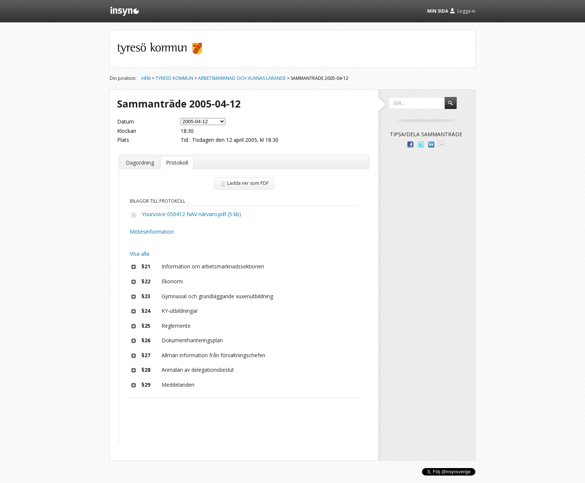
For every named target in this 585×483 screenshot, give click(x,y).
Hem (146, 78)
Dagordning (140, 162)
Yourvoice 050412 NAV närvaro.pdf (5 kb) (191, 214)
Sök (454, 106)
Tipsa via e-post (442, 144)
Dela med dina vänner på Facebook (410, 144)
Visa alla (139, 253)
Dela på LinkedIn (431, 144)
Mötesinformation (152, 231)
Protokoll (177, 162)
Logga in (466, 11)
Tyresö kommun (174, 78)
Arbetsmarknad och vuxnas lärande (242, 78)
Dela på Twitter (421, 144)
